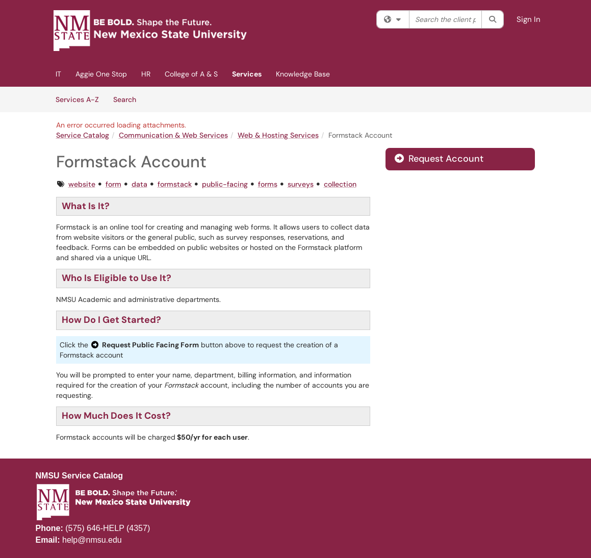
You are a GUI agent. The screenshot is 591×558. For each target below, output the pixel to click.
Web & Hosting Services (278, 135)
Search (128, 99)
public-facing (225, 184)
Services (247, 74)
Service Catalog (82, 135)
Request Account (439, 159)
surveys (301, 184)
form (113, 184)
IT (58, 74)
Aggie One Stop (101, 74)
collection (340, 184)
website (81, 184)
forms (267, 184)
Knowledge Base (303, 74)
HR (145, 74)
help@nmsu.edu (92, 540)
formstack (175, 184)
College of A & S (191, 74)
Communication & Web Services (173, 135)
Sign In (529, 19)
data (139, 184)
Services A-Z (77, 99)
